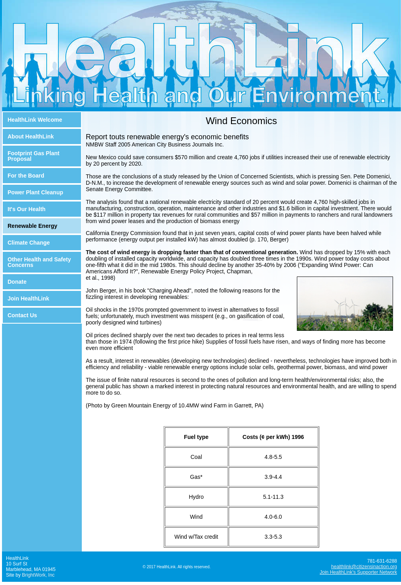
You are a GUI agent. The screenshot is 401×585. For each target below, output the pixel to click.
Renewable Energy (32, 226)
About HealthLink (31, 136)
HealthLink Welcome (35, 120)
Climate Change (29, 242)
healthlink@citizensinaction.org (364, 566)
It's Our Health (26, 209)
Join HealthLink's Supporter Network (358, 572)
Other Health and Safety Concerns (39, 262)
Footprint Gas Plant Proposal (33, 156)
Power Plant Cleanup (35, 192)
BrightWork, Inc (38, 575)
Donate (17, 282)
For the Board (26, 175)
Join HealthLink (28, 298)
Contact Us (22, 315)
